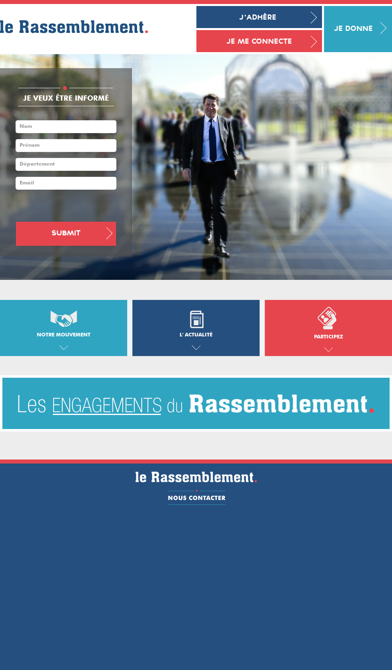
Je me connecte (259, 42)
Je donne (353, 29)
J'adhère (257, 18)
